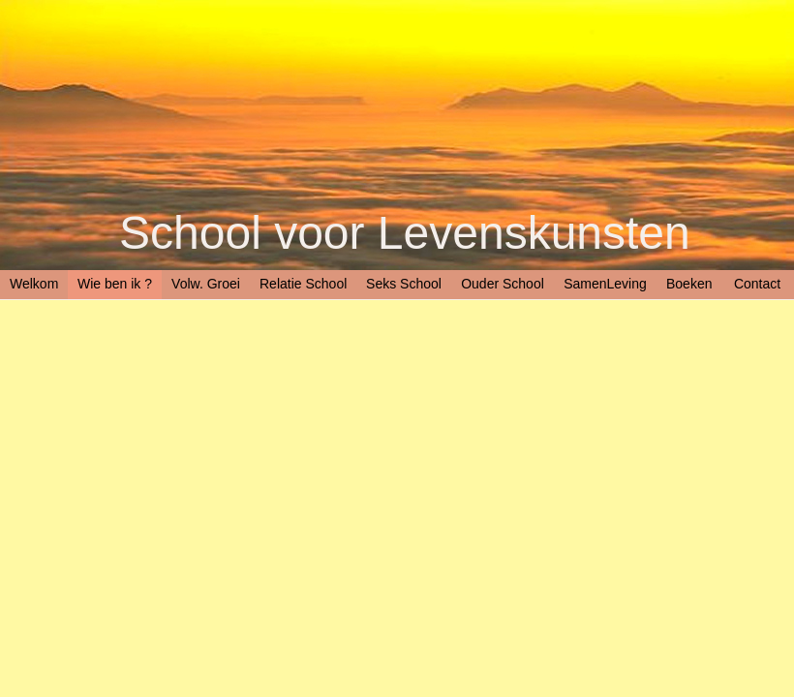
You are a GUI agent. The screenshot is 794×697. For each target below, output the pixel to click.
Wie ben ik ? (114, 283)
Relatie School (303, 283)
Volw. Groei (205, 283)
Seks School (404, 283)
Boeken (689, 283)
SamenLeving (605, 283)
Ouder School (502, 283)
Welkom (34, 283)
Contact (757, 283)
